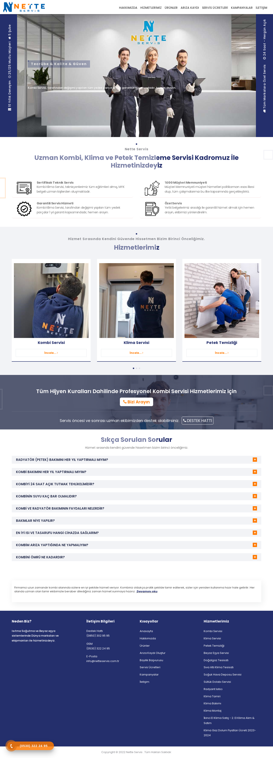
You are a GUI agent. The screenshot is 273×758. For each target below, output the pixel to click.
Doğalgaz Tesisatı (216, 660)
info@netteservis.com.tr (102, 661)
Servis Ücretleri (150, 667)
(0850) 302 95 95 (98, 636)
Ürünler (145, 646)
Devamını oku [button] (146, 591)
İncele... (51, 353)
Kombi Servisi (51, 342)
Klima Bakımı (212, 703)
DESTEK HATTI (197, 420)
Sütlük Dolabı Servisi (217, 682)
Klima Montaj (212, 711)
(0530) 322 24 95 (98, 648)
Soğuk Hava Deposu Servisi (222, 674)
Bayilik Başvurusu (151, 660)
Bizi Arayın (136, 402)
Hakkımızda (148, 638)
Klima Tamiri (212, 696)
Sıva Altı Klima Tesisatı (219, 667)
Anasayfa (146, 631)
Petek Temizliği (221, 342)
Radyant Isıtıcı (213, 689)
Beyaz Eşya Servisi (216, 653)
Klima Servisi (136, 342)
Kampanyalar (149, 674)
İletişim (144, 682)
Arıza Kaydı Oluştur (153, 653)
